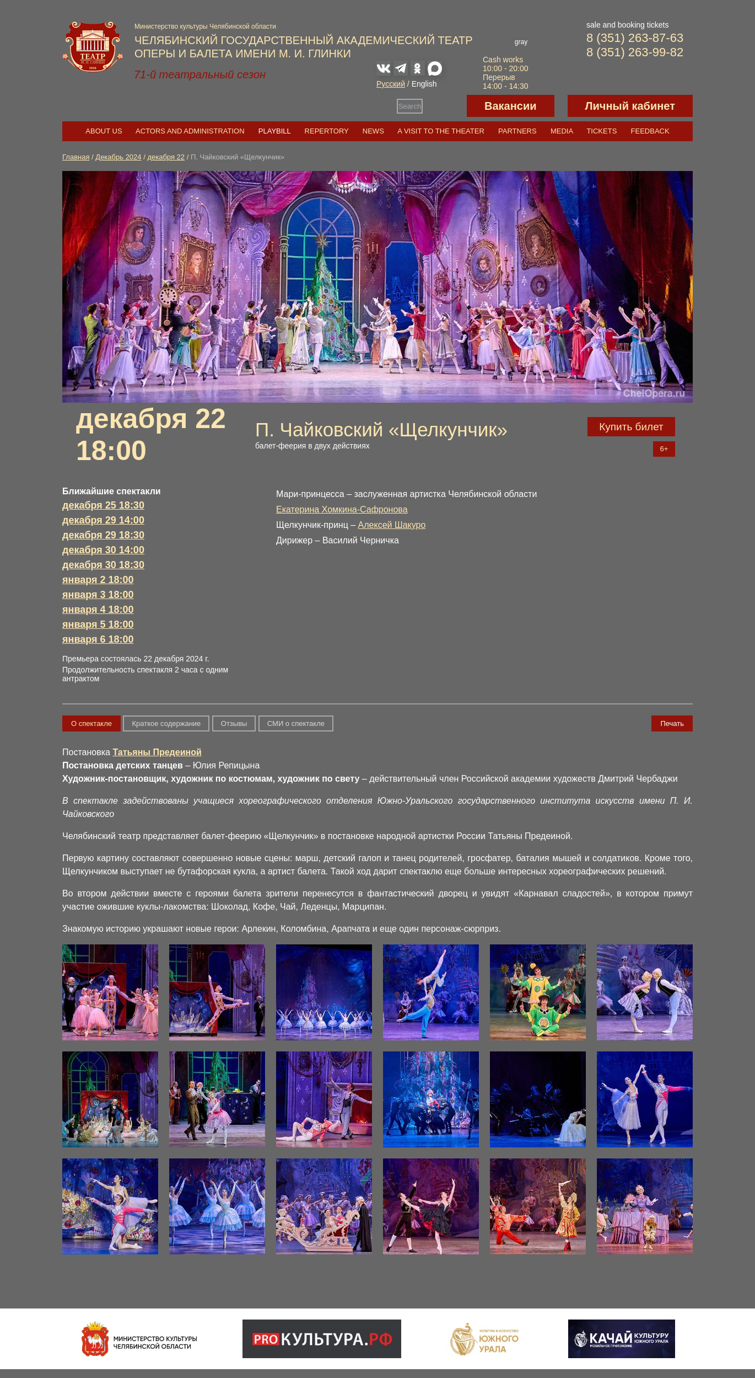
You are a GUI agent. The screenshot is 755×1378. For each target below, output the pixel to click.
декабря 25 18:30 (103, 505)
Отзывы (234, 723)
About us (103, 131)
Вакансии (510, 106)
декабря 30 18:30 (103, 564)
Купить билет (631, 426)
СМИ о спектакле (296, 723)
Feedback (650, 131)
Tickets (601, 131)
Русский (390, 83)
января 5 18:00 (98, 624)
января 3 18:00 (98, 594)
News (373, 131)
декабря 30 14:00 (103, 550)
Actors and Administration (190, 131)
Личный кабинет (630, 106)
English (424, 83)
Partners (517, 131)
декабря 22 (166, 157)
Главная (75, 157)
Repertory (327, 131)
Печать (672, 723)
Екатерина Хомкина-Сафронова (342, 509)
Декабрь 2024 (118, 157)
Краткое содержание (166, 723)
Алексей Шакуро (392, 525)
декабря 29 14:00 (103, 520)
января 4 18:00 (98, 609)
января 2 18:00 (98, 579)
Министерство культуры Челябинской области (205, 26)
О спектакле (91, 723)
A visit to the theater (440, 131)
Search (409, 106)
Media (562, 131)
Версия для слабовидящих (445, 106)
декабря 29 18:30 (103, 535)
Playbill (274, 131)
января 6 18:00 (98, 639)
